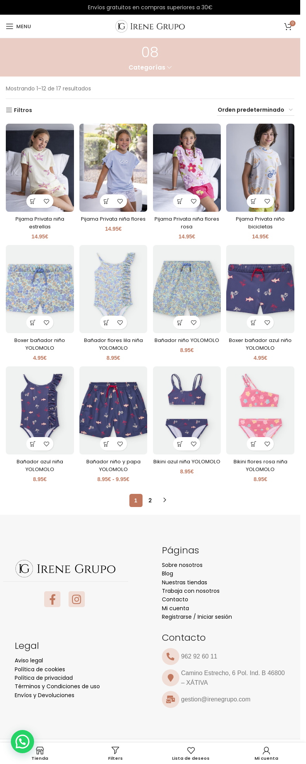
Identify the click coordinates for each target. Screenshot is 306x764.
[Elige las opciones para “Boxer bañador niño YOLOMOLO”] (32, 320)
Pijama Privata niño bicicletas (261, 220)
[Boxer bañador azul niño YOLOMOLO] (261, 288)
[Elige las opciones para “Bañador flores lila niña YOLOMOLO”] (106, 320)
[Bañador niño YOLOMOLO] (187, 288)
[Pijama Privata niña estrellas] (39, 167)
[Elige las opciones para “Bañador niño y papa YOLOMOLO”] (106, 442)
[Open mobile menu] (18, 26)
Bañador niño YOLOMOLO (187, 342)
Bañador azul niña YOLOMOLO (39, 463)
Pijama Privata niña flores (113, 220)
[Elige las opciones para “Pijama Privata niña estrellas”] (32, 199)
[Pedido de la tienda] (255, 110)
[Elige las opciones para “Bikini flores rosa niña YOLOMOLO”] (254, 442)
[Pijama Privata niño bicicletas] (261, 167)
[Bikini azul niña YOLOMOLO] (187, 409)
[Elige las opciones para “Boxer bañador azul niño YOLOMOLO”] (254, 320)
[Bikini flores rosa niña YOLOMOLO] (261, 409)
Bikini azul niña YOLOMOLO (187, 463)
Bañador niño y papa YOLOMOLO (113, 463)
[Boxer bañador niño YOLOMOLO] (39, 288)
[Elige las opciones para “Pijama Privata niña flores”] (106, 199)
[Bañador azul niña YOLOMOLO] (39, 409)
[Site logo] (150, 26)
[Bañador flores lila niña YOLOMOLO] (113, 288)
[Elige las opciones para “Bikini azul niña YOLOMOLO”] (180, 442)
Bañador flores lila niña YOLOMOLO (113, 342)
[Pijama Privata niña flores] (113, 167)
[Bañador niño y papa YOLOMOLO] (113, 409)
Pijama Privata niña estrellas (39, 220)
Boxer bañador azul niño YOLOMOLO (261, 342)
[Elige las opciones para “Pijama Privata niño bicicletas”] (254, 199)
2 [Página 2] (150, 498)
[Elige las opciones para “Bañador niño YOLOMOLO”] (180, 320)
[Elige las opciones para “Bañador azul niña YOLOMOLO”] (32, 442)
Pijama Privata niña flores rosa (187, 220)
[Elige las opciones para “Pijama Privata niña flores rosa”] (180, 199)
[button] (22, 741)
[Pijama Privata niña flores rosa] (187, 167)
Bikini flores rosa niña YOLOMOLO (261, 463)
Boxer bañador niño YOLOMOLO (39, 342)
